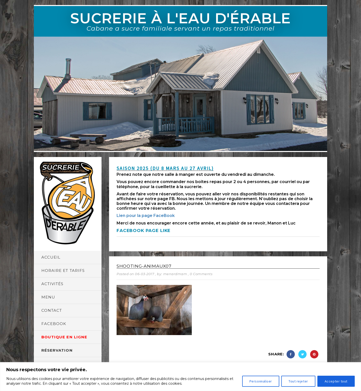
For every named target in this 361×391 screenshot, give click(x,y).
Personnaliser (260, 381)
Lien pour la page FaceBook (146, 215)
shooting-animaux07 (144, 266)
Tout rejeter (298, 381)
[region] (180, 376)
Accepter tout (336, 381)
